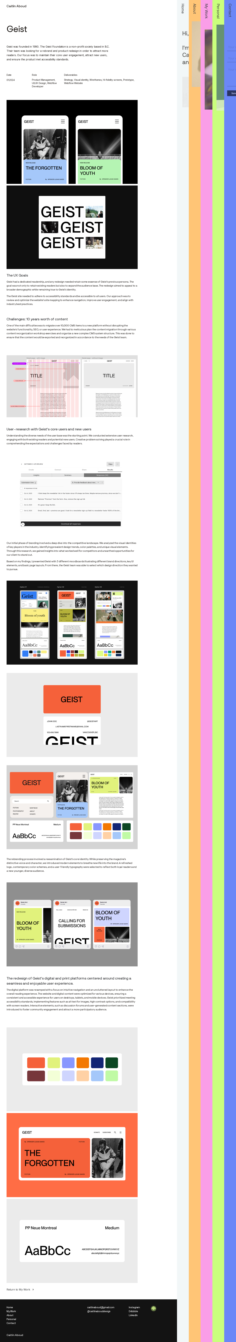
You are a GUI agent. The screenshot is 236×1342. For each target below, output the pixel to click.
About (10, 1315)
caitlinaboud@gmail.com (100, 1307)
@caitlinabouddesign (98, 1311)
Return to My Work (18, 1289)
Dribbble (133, 1311)
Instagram (134, 1307)
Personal (11, 1319)
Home (10, 1307)
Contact (11, 1323)
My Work (11, 1311)
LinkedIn (133, 1315)
